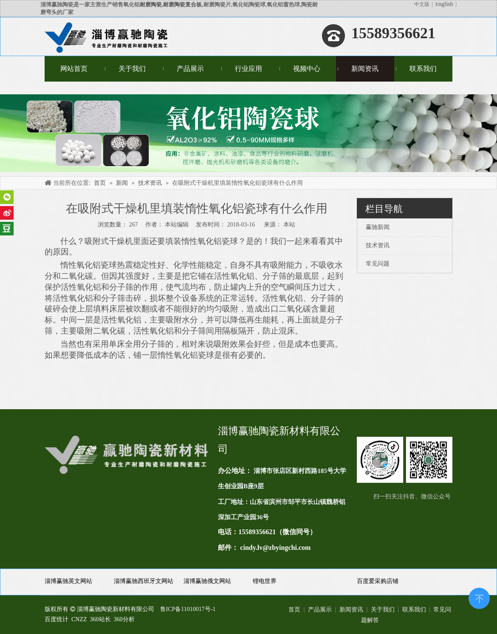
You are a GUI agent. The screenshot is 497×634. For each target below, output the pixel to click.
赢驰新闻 (378, 227)
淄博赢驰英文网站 (68, 581)
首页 (294, 609)
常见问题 (378, 263)
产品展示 (320, 609)
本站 (289, 224)
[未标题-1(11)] (404, 460)
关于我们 (383, 609)
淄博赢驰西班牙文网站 (143, 581)
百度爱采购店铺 (377, 581)
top (479, 597)
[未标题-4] (248, 133)
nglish (445, 4)
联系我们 (414, 609)
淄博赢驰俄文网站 (207, 581)
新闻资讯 (351, 609)
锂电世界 (265, 581)
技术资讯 (378, 245)
